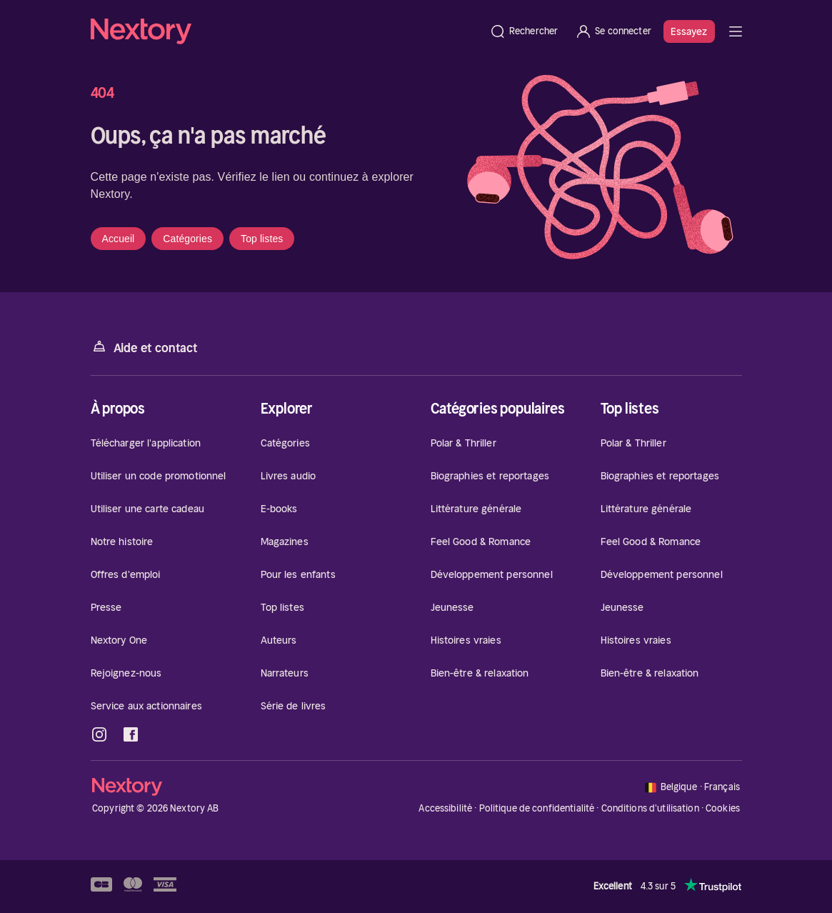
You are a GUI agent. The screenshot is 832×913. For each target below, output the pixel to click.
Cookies (723, 808)
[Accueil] (286, 31)
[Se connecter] (613, 31)
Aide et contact (144, 347)
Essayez (689, 31)
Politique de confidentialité (537, 808)
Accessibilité (445, 808)
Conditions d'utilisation (650, 808)
